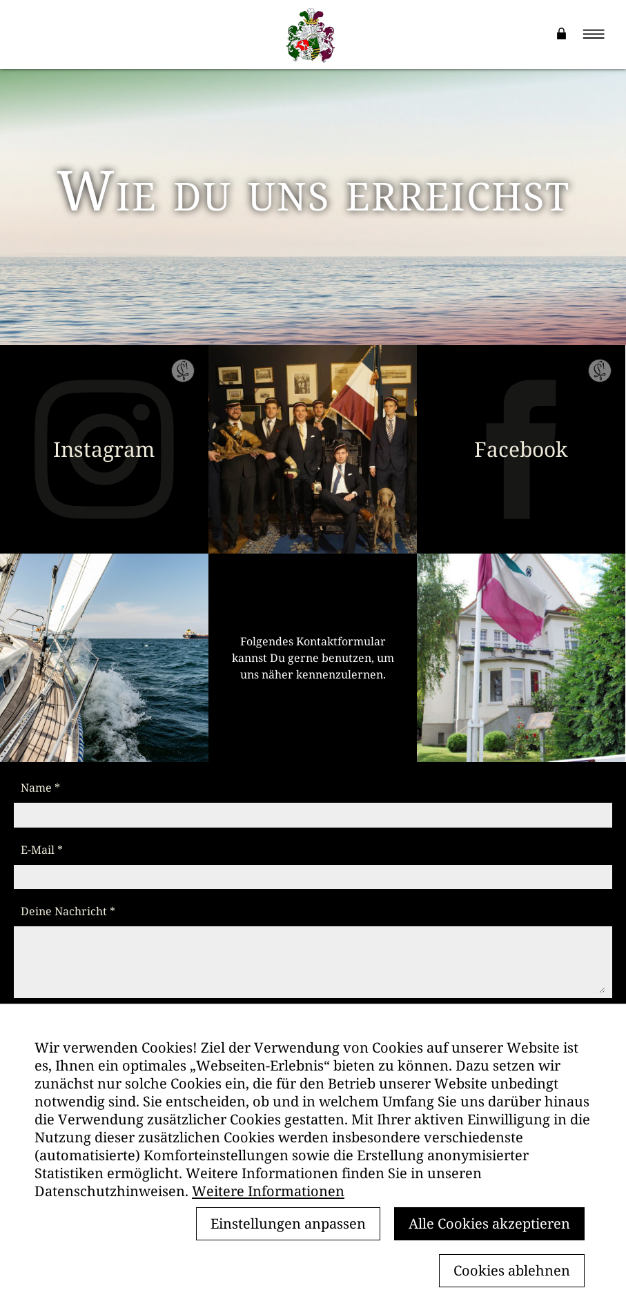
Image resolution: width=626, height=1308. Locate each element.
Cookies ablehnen (511, 1270)
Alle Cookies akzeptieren (489, 1223)
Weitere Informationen (268, 1191)
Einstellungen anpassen (288, 1223)
